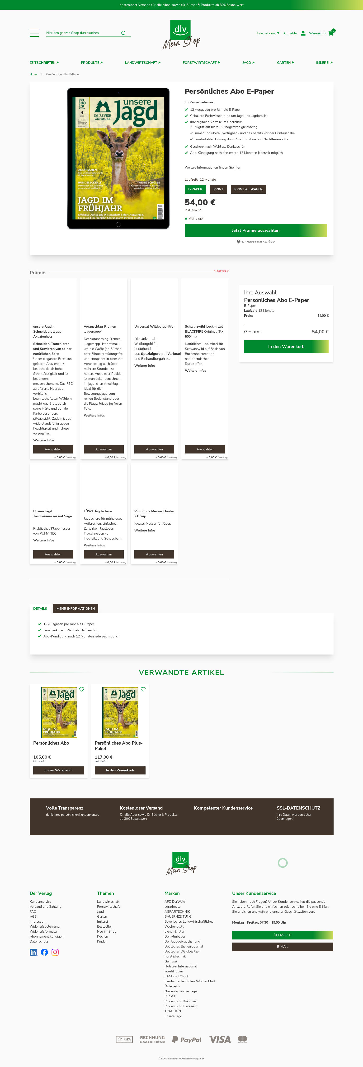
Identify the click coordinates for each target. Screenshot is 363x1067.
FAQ (33, 911)
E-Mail (282, 946)
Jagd (247, 62)
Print (218, 189)
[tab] (45, 608)
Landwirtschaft (141, 62)
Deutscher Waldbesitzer (182, 951)
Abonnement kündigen (46, 936)
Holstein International (181, 966)
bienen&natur (174, 931)
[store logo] (181, 33)
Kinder (102, 941)
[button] (34, 33)
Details (45, 608)
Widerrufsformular (43, 931)
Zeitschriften (42, 62)
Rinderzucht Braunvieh (181, 1001)
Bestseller (104, 926)
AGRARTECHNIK (177, 911)
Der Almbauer (175, 936)
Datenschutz (39, 941)
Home (33, 74)
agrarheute (172, 906)
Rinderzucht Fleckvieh (180, 1006)
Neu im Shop (106, 931)
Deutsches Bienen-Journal (184, 946)
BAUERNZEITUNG (178, 916)
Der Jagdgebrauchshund (182, 941)
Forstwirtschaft (200, 62)
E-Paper (195, 189)
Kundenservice (40, 901)
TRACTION (173, 1011)
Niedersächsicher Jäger (182, 991)
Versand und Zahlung (45, 906)
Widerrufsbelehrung (45, 926)
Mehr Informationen (90, 608)
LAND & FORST (177, 976)
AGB (33, 916)
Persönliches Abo (51, 743)
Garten (284, 62)
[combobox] (88, 33)
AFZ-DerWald (175, 901)
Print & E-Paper (248, 189)
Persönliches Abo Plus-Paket (119, 746)
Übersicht (283, 935)
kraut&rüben (174, 971)
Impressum (38, 921)
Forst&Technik (176, 956)
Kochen (102, 936)
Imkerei (322, 62)
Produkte (90, 62)
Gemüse (171, 961)
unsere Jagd (173, 1016)
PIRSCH (171, 996)
